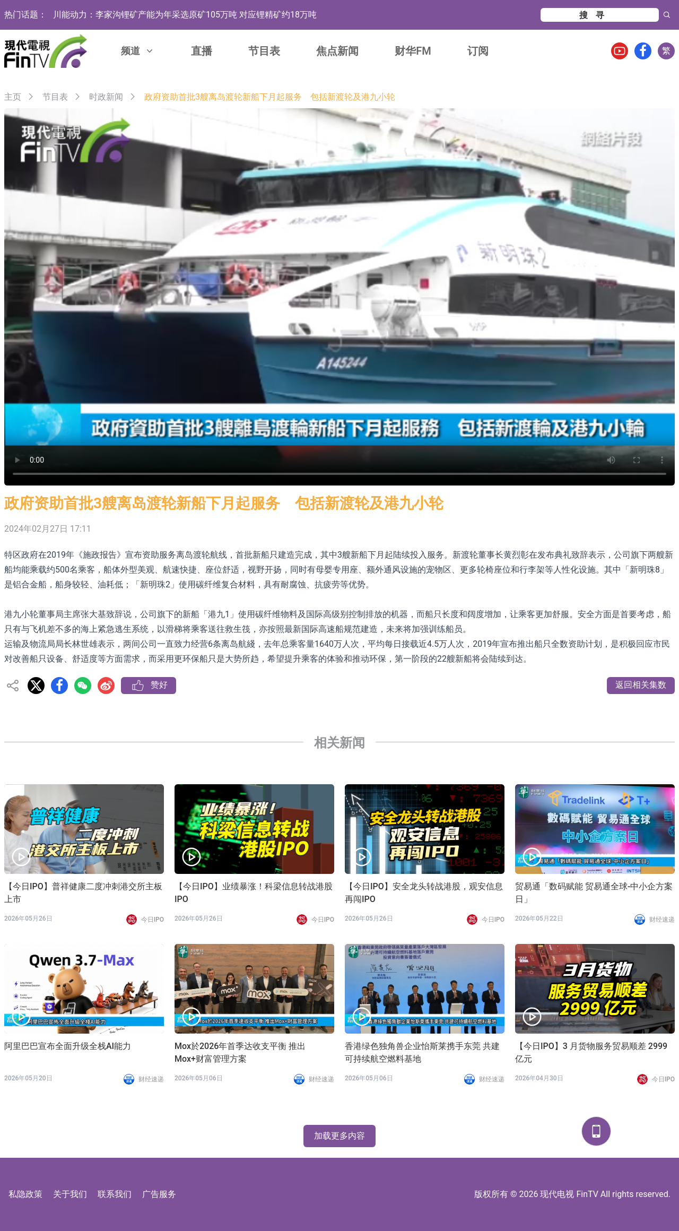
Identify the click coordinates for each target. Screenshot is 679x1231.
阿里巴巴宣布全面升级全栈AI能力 (67, 1046)
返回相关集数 (640, 685)
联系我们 (115, 1194)
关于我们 (70, 1194)
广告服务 (159, 1194)
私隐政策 (25, 1194)
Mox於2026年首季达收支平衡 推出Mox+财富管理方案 (240, 1052)
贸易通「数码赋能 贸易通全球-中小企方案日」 (594, 892)
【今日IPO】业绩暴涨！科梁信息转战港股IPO (254, 892)
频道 (138, 50)
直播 (201, 51)
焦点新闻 (337, 51)
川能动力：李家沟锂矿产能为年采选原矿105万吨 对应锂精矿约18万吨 (185, 15)
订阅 (478, 51)
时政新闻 (106, 97)
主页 (12, 97)
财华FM (413, 51)
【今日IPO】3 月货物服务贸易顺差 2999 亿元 (591, 1052)
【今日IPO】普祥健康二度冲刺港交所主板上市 (83, 892)
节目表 (264, 51)
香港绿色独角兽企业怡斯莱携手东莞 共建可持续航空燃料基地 (422, 1052)
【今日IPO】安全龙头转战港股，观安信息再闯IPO (424, 892)
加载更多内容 (339, 1136)
